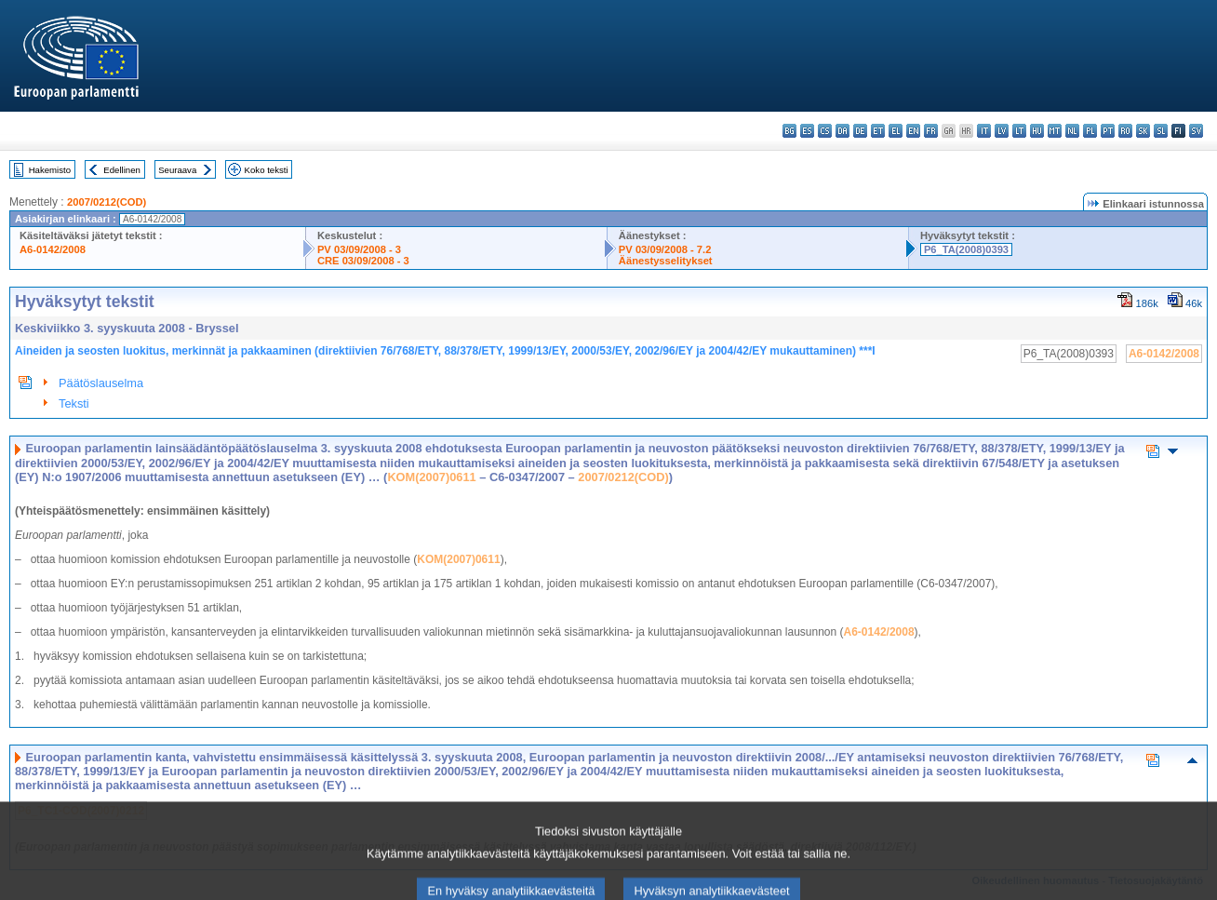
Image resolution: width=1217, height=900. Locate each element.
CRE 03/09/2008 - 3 (363, 260)
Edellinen (121, 170)
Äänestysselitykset (666, 260)
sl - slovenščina (1161, 131)
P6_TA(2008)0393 (966, 249)
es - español (807, 131)
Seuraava (177, 170)
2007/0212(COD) (106, 202)
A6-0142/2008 (53, 249)
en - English (913, 131)
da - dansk (842, 131)
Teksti (74, 403)
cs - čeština (825, 131)
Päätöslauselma (101, 383)
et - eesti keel (878, 131)
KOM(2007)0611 (431, 477)
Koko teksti (266, 170)
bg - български (789, 131)
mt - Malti (1055, 131)
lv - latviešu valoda (1002, 131)
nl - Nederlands (1072, 131)
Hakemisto (50, 170)
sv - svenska (1196, 131)
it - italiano (984, 131)
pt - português (1108, 131)
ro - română (1125, 131)
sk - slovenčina (1143, 131)
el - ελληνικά (896, 131)
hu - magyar (1037, 131)
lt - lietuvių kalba (1019, 131)
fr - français (931, 131)
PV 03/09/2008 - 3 (359, 249)
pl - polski (1090, 131)
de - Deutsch (860, 131)
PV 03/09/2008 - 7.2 (665, 249)
